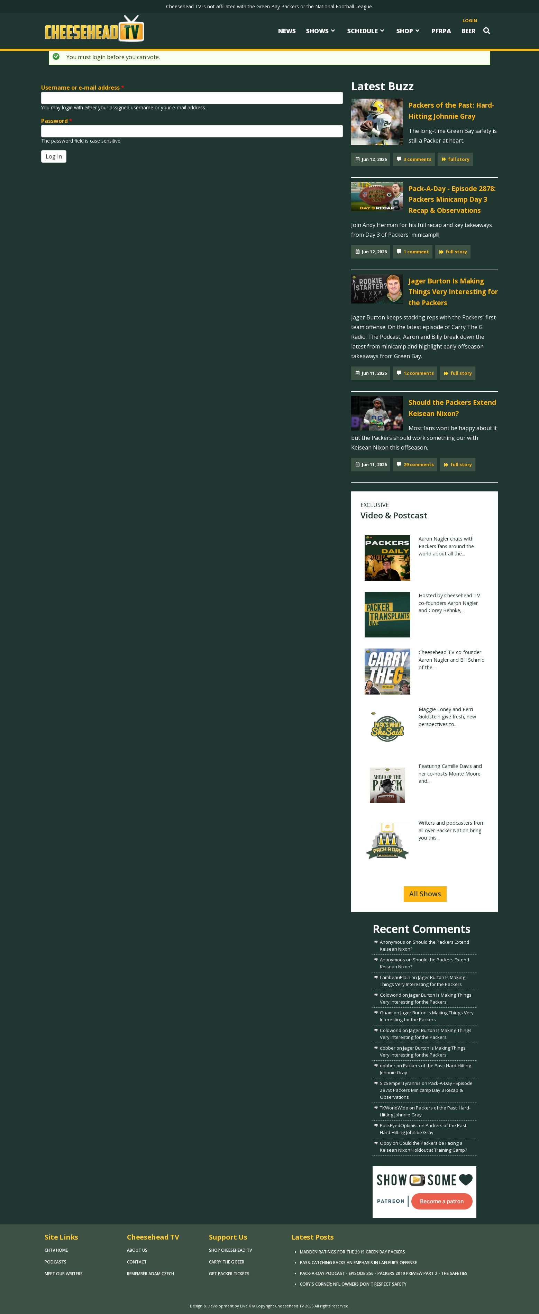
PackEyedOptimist (399, 1125)
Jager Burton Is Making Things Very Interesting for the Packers (453, 291)
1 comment (416, 251)
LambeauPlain (395, 977)
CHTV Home (56, 1250)
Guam (386, 1012)
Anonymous (392, 942)
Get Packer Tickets (229, 1274)
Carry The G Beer (226, 1262)
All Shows (425, 893)
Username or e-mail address (82, 87)
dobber (387, 1048)
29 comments (419, 464)
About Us (137, 1250)
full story (458, 159)
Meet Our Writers (64, 1274)
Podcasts (55, 1262)
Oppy (386, 1143)
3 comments (417, 159)
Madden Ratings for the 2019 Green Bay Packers (352, 1252)
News (287, 31)
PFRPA (441, 31)
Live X (245, 1305)
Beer (469, 31)
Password (56, 121)
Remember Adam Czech (150, 1274)
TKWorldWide (394, 1108)
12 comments (419, 373)
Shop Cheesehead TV (230, 1250)
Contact (137, 1262)
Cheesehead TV (289, 1305)
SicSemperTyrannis (400, 1083)
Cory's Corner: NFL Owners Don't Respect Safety (353, 1284)
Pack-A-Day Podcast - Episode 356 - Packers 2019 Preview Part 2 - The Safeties (383, 1273)
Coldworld (390, 995)
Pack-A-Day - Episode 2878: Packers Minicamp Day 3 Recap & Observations (452, 199)
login (470, 20)
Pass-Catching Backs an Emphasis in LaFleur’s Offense (358, 1263)
